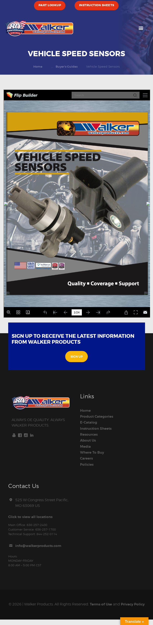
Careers (87, 458)
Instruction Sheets (97, 428)
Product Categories (98, 416)
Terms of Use (106, 604)
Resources (89, 434)
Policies (87, 464)
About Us (88, 440)
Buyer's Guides (67, 67)
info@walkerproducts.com (40, 545)
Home (37, 67)
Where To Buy (93, 452)
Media (86, 446)
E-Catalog (89, 422)
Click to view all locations (31, 516)
